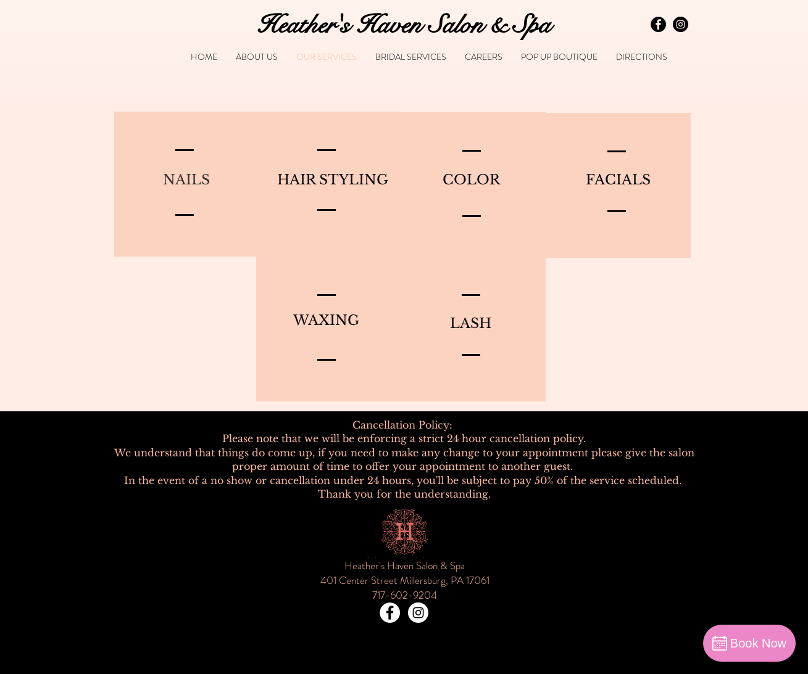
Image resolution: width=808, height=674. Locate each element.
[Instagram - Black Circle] (680, 24)
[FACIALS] (618, 180)
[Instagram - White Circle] (418, 612)
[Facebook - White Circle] (390, 612)
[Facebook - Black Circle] (658, 24)
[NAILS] (186, 180)
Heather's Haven (339, 25)
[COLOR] (471, 180)
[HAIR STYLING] (332, 180)
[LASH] (471, 324)
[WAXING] (326, 320)
